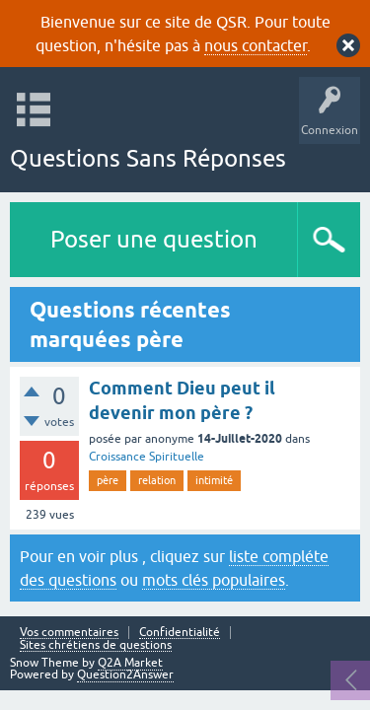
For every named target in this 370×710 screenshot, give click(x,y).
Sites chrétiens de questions (96, 645)
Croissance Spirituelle (146, 456)
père (107, 480)
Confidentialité (179, 632)
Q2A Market (130, 663)
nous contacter (255, 45)
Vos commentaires (69, 632)
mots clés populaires (213, 580)
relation (157, 480)
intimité (214, 480)
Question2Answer (125, 674)
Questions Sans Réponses (148, 158)
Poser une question (154, 239)
